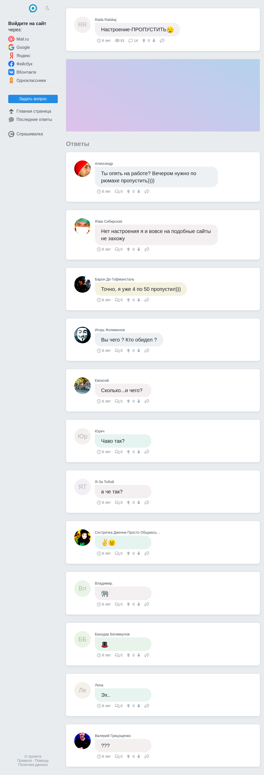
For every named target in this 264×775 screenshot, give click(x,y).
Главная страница (29, 111)
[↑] (144, 40)
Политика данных (33, 765)
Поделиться (162, 40)
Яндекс (19, 55)
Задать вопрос (33, 99)
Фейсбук (20, 64)
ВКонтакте (22, 72)
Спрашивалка (25, 134)
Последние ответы (30, 120)
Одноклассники (27, 80)
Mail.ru (18, 39)
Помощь (42, 760)
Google (19, 47)
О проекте (33, 756)
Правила (24, 760)
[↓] (153, 40)
